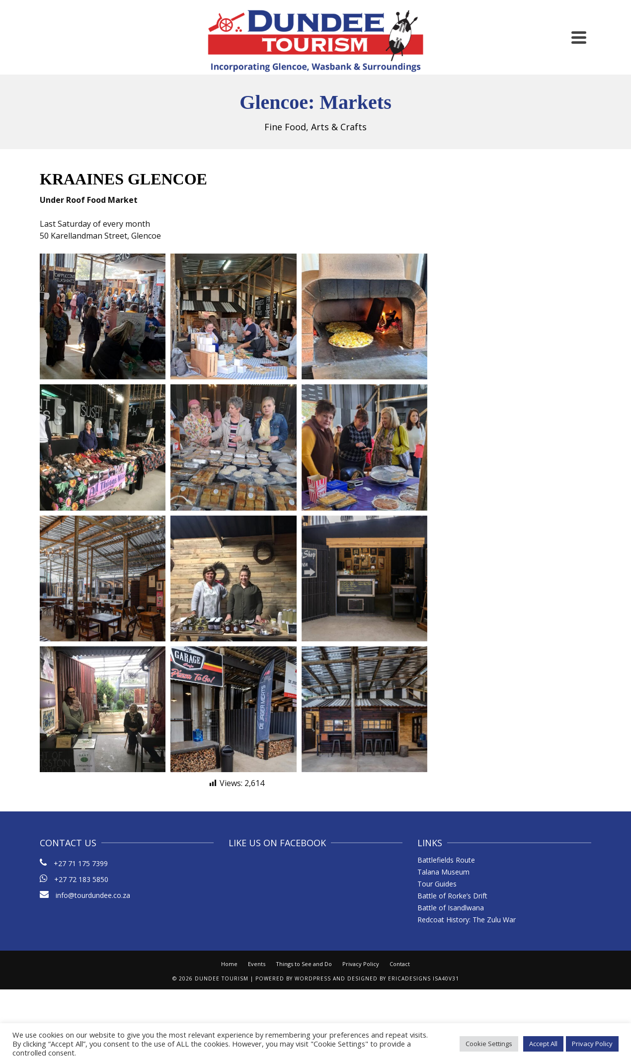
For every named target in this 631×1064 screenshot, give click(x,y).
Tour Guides (437, 883)
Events (256, 964)
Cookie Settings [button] (489, 1043)
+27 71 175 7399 (81, 863)
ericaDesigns (409, 978)
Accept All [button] (543, 1043)
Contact (400, 964)
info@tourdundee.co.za (85, 895)
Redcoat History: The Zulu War (466, 919)
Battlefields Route (446, 860)
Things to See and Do (304, 964)
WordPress (313, 978)
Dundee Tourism (221, 978)
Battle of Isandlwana (450, 907)
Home (229, 964)
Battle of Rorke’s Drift (452, 895)
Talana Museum (443, 872)
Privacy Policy (360, 964)
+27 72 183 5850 (81, 879)
